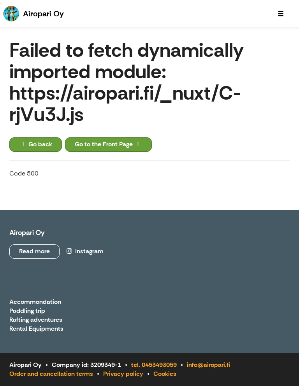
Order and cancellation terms (51, 374)
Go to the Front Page (108, 144)
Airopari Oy (27, 232)
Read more (34, 251)
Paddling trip (27, 311)
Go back (35, 144)
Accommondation (35, 302)
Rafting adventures (35, 320)
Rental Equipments (36, 329)
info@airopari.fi (208, 365)
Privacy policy (123, 374)
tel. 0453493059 (154, 365)
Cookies (164, 374)
